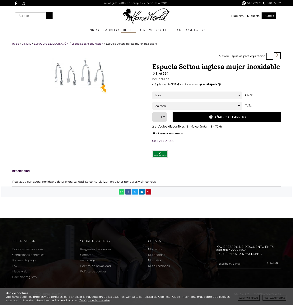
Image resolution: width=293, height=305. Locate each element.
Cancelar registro (24, 277)
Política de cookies (93, 271)
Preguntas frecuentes (95, 249)
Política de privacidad (95, 266)
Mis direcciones (159, 266)
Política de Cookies (155, 296)
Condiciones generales (28, 255)
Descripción (21, 171)
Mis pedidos (156, 255)
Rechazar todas (274, 298)
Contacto (86, 255)
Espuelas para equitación (247, 56)
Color (249, 95)
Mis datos (154, 260)
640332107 (251, 3)
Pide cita (237, 16)
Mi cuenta (155, 249)
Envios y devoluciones (27, 249)
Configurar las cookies (94, 300)
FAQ (15, 266)
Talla (248, 105)
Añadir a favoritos (167, 134)
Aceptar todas (248, 298)
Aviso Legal (88, 260)
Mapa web (19, 271)
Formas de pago (23, 260)
